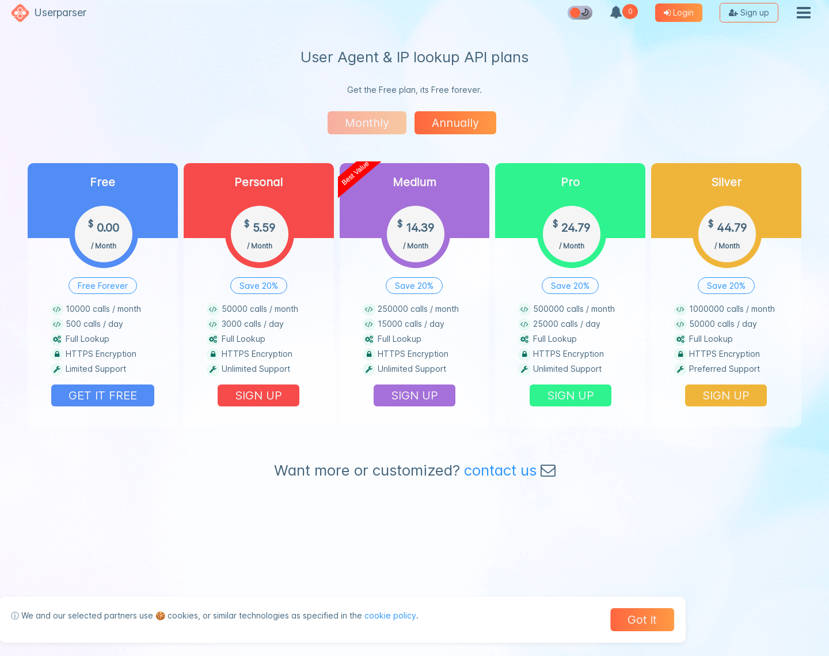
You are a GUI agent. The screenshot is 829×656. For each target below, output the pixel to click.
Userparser (60, 12)
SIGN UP (258, 395)
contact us (500, 470)
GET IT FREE (103, 395)
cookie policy (386, 615)
